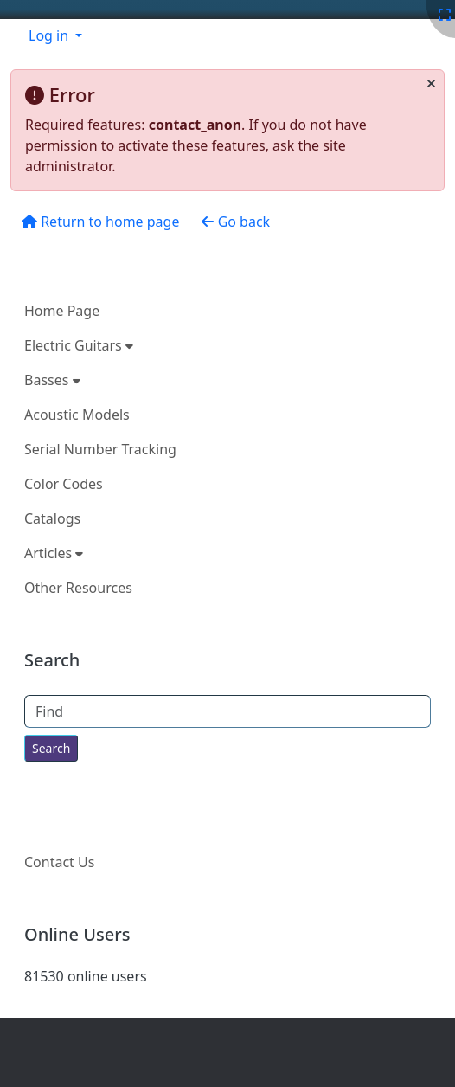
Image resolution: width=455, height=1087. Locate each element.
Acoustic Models (77, 414)
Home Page (61, 310)
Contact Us (59, 862)
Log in (50, 35)
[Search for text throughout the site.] (51, 748)
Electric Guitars (78, 345)
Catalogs (52, 518)
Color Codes (63, 483)
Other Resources (78, 587)
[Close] (431, 83)
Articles (53, 553)
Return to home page (100, 221)
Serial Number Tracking (100, 449)
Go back (236, 221)
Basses (52, 379)
